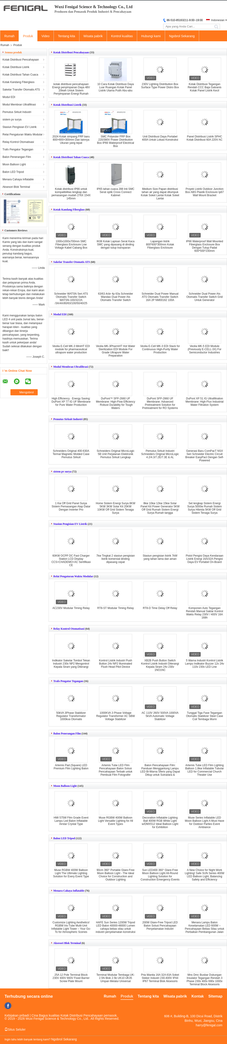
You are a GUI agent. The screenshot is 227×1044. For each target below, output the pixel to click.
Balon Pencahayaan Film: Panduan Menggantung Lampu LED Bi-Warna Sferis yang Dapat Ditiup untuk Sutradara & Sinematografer (160, 772)
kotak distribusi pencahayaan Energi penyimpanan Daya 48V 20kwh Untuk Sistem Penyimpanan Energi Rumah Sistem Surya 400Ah (71, 90)
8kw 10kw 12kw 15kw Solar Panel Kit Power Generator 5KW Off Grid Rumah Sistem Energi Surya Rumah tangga (160, 508)
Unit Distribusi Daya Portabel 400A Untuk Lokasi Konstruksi (160, 138)
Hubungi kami (151, 36)
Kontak (198, 996)
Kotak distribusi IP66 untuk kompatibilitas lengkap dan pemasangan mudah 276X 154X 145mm (71, 193)
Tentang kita (66, 36)
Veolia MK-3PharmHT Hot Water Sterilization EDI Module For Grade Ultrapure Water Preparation (115, 351)
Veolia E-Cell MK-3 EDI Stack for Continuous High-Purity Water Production (160, 349)
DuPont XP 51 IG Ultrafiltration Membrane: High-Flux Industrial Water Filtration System (204, 401)
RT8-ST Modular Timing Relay (115, 608)
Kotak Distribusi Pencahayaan (20, 59)
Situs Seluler (15, 1029)
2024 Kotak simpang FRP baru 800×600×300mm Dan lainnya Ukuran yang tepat (71, 139)
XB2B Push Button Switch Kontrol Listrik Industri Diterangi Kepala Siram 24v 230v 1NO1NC (160, 665)
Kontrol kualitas (122, 36)
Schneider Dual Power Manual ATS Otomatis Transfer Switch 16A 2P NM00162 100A (160, 297)
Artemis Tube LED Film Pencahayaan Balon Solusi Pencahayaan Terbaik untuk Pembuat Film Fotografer (115, 770)
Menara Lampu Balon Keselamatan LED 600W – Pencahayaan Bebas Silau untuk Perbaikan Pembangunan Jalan (204, 927)
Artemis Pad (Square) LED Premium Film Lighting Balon (71, 767)
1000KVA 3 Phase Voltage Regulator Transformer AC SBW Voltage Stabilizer (115, 716)
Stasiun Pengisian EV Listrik (19, 127)
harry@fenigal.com (209, 1025)
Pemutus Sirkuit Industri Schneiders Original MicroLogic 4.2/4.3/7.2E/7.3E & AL (160, 454)
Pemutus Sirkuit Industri (16, 112)
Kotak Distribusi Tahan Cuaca (20, 74)
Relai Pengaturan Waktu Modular (22, 134)
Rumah (9, 36)
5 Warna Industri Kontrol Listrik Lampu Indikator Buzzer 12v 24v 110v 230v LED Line (204, 663)
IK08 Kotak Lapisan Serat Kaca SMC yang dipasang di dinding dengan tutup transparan (116, 244)
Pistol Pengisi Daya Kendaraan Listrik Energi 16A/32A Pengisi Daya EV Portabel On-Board (204, 559)
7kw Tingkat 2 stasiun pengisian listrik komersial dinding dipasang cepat (115, 559)
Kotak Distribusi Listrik (15, 67)
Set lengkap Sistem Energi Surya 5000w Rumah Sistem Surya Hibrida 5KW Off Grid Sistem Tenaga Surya (204, 508)
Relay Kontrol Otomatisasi (18, 142)
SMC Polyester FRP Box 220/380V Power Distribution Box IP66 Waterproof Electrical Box (115, 141)
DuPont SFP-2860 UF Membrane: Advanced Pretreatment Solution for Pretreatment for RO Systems (160, 403)
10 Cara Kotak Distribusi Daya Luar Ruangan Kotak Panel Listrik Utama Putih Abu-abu (115, 87)
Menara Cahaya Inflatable (18, 179)
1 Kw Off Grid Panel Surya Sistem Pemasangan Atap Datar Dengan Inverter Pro (71, 506)
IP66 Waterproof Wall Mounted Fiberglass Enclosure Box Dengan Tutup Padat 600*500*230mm (204, 246)
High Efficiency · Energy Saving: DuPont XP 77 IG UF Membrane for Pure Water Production (71, 401)
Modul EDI (8, 97)
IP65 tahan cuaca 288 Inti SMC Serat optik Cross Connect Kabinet (115, 192)
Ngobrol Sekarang (182, 36)
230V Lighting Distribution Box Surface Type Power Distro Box (160, 86)
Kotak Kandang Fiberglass (18, 82)
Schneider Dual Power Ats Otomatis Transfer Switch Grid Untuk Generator (204, 297)
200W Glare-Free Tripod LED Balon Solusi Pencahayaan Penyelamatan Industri (160, 925)
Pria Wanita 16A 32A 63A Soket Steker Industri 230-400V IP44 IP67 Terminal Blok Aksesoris (160, 978)
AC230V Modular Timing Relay (71, 608)
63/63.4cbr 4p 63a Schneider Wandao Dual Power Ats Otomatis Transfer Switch (115, 297)
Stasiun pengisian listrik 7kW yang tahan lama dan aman (160, 557)
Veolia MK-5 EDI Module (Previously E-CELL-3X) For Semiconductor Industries (205, 349)
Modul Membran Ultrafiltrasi (19, 104)
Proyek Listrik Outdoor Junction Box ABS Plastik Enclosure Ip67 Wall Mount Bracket (204, 192)
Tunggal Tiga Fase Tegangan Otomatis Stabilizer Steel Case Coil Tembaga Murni (204, 716)
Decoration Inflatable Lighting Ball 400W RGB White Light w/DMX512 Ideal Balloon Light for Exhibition (160, 822)
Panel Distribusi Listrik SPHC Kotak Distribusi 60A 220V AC (204, 138)
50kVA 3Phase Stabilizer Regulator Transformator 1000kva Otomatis (71, 716)
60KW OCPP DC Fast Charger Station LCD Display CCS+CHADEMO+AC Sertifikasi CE (71, 560)
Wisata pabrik (93, 36)
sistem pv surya (11, 119)
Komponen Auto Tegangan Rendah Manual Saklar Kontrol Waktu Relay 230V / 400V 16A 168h (204, 612)
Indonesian (218, 20)
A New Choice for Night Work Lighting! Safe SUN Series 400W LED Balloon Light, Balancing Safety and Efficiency (204, 874)
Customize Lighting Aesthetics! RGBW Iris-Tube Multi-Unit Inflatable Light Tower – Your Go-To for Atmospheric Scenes (71, 927)
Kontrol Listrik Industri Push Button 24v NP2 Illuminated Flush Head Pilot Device (115, 663)
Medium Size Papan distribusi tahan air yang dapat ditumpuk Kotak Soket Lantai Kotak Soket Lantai (160, 193)
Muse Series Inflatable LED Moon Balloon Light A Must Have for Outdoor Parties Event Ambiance (204, 822)
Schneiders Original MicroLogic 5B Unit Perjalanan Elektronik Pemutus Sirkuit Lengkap (115, 454)
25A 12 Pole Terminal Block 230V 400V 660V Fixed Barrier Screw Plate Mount (71, 978)
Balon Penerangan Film (16, 157)
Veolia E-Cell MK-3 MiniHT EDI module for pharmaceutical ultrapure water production (71, 349)
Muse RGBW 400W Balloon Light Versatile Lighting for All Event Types (115, 821)
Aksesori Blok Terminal (16, 186)
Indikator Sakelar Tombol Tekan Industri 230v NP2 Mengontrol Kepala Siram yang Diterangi (71, 663)
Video (46, 36)
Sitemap (215, 996)
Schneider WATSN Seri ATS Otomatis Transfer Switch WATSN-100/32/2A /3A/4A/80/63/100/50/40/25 (71, 298)
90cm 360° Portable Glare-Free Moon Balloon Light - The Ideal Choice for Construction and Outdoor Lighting (116, 874)
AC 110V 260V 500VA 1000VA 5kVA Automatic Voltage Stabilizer (160, 716)
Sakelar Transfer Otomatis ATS (21, 89)
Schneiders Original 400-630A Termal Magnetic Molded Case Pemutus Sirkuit (71, 454)
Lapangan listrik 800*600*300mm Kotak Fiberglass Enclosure (160, 244)
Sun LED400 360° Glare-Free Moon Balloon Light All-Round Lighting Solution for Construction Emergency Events (160, 874)
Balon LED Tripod (13, 172)
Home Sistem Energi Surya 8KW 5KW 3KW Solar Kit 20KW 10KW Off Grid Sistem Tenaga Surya (115, 508)
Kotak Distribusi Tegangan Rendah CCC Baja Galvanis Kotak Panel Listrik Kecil (205, 87)
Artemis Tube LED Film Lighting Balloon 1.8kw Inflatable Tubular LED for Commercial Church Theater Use (204, 770)
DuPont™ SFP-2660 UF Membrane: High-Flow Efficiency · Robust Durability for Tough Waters (115, 403)
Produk (28, 36)
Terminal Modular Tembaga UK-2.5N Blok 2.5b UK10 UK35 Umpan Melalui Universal (115, 978)
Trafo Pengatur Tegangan (17, 149)
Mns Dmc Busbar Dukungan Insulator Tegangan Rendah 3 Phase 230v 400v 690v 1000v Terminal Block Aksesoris (204, 979)
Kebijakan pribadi (17, 1015)
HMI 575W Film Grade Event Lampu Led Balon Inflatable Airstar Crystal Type (71, 821)
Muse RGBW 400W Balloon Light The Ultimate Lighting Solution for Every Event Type (71, 873)
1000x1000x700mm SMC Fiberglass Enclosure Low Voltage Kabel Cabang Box (71, 244)
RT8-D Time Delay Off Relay (160, 608)
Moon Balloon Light (14, 164)
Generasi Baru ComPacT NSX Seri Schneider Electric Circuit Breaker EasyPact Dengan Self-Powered (204, 455)
